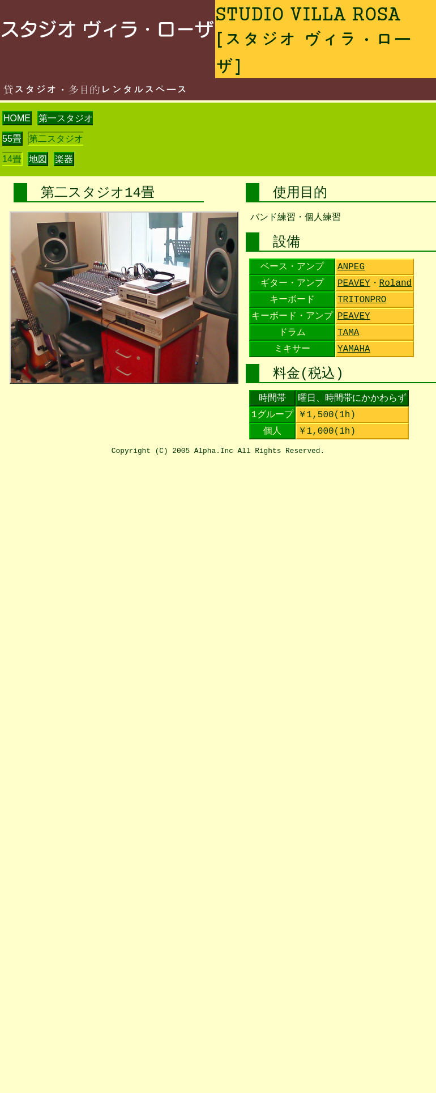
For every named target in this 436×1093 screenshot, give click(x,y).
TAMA (348, 333)
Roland (395, 283)
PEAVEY (353, 283)
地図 (38, 159)
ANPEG (351, 267)
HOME (17, 118)
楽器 (64, 159)
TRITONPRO (361, 300)
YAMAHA (353, 349)
